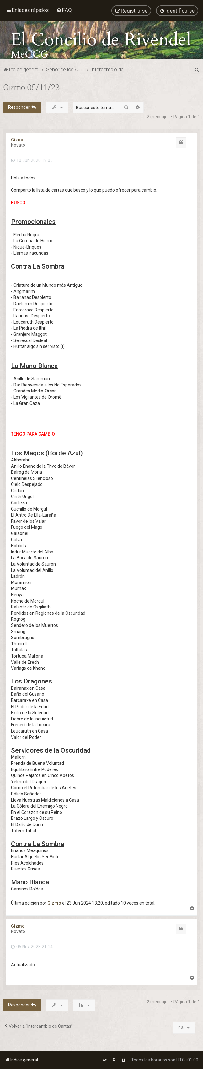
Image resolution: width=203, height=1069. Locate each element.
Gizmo (18, 137)
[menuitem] (64, 8)
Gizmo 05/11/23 (31, 85)
